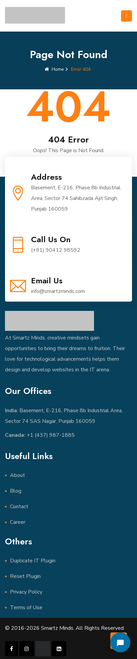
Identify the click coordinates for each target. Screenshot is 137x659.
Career (17, 522)
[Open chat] (120, 642)
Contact (19, 506)
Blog (15, 491)
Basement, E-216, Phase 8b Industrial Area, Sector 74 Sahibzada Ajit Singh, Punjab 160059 (76, 198)
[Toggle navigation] (126, 16)
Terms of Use (26, 607)
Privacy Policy (26, 592)
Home (54, 69)
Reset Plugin (25, 576)
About (17, 475)
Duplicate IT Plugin (32, 560)
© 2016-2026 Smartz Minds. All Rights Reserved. (65, 628)
